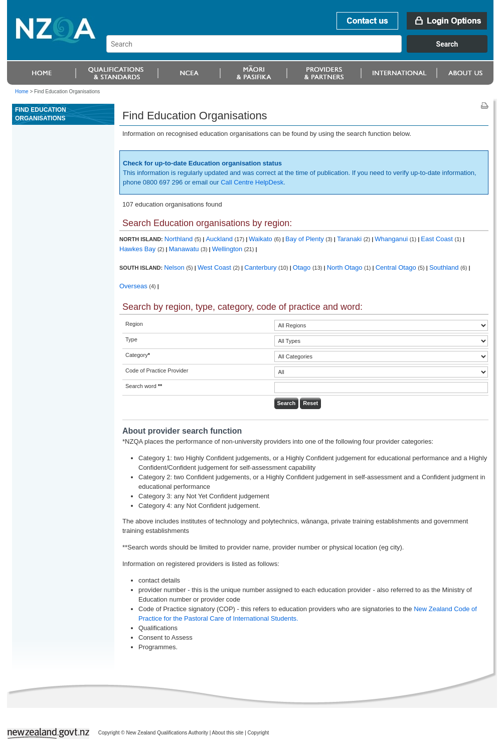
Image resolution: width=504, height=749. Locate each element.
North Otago (345, 267)
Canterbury (261, 267)
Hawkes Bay (138, 249)
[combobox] (301, 50)
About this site (228, 732)
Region (134, 324)
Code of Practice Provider (156, 370)
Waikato (261, 239)
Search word (143, 386)
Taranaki (350, 239)
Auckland (220, 239)
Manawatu (185, 249)
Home (22, 91)
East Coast (437, 239)
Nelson (175, 267)
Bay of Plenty (305, 239)
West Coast (215, 267)
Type (131, 339)
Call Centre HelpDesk (252, 182)
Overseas (134, 286)
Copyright (258, 732)
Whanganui (392, 239)
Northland (179, 239)
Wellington (228, 249)
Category (137, 355)
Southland (444, 267)
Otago (302, 267)
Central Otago (397, 267)
